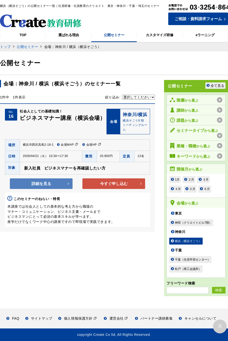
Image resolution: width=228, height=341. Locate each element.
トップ (5, 47)
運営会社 (116, 318)
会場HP (91, 144)
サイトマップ (38, 318)
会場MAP (67, 144)
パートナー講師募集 (154, 318)
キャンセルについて (198, 318)
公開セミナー (27, 47)
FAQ (12, 318)
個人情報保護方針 (77, 318)
